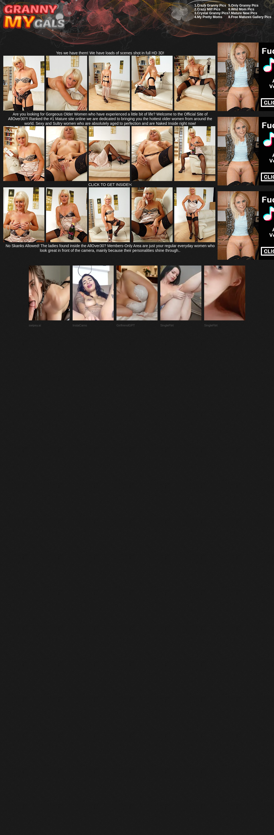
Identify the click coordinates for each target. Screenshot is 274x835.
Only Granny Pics (244, 5)
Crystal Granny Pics (212, 13)
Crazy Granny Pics (211, 5)
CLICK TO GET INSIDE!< (110, 184)
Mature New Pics (244, 13)
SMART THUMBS (147, 705)
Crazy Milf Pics (208, 9)
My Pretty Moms (209, 17)
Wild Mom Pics (242, 9)
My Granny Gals (34, 17)
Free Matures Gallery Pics (251, 17)
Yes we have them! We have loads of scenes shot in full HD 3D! (110, 53)
